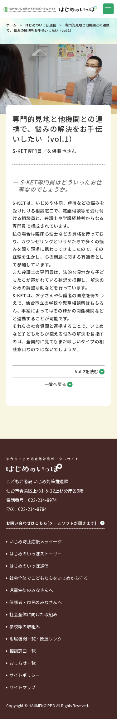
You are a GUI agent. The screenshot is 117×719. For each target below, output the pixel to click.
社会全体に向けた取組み (33, 614)
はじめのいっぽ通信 (40, 24)
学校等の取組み (24, 627)
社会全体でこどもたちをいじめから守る (48, 578)
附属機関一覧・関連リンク (35, 639)
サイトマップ (22, 687)
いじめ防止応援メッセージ (35, 542)
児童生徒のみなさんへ (31, 590)
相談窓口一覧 (22, 651)
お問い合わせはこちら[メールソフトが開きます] (55, 523)
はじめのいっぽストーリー (35, 554)
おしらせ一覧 (22, 663)
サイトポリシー (24, 675)
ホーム (11, 24)
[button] (108, 8)
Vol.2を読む (90, 371)
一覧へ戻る (58, 384)
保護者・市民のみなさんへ (35, 602)
